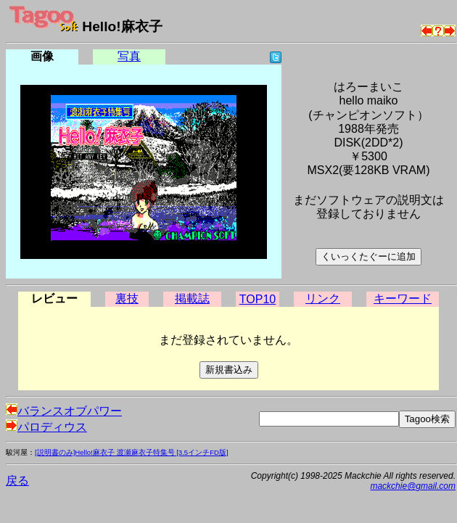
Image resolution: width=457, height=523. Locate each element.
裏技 (127, 298)
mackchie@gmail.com (413, 486)
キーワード (403, 298)
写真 (129, 56)
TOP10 (257, 299)
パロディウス (46, 427)
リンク (322, 298)
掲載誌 (192, 298)
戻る (17, 480)
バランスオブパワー (64, 411)
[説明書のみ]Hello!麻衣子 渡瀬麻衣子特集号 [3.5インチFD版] (131, 452)
